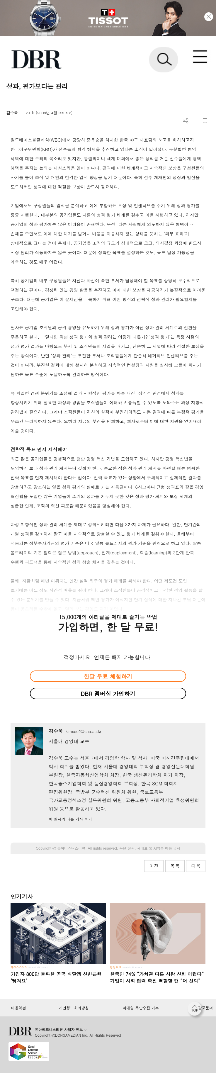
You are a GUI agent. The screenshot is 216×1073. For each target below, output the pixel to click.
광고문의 (205, 1008)
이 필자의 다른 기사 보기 (70, 819)
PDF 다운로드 (195, 121)
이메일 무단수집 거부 (141, 1008)
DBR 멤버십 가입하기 (108, 693)
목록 (175, 866)
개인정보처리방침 (74, 1008)
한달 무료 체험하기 (108, 676)
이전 (154, 866)
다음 (195, 866)
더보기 (186, 121)
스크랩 (205, 121)
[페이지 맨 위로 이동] (196, 1010)
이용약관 (18, 1008)
